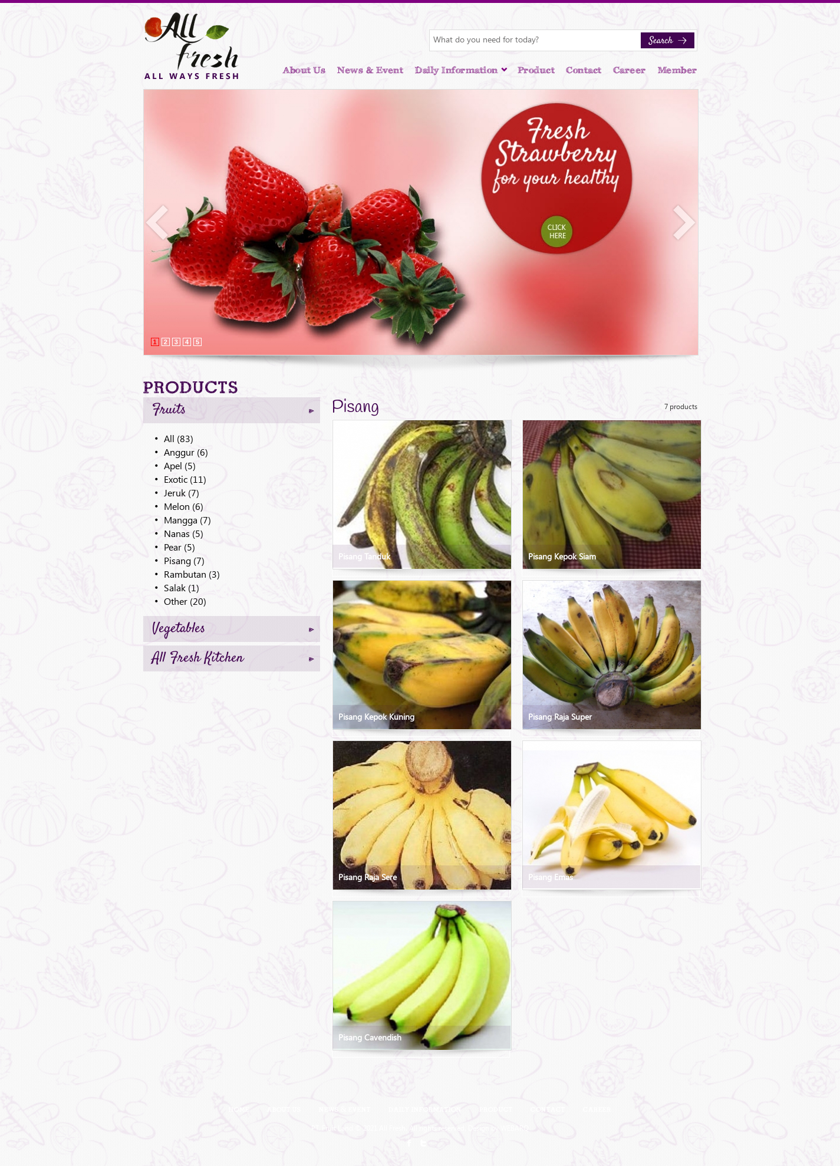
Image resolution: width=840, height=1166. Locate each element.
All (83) (178, 438)
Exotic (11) (185, 479)
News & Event (370, 70)
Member (677, 70)
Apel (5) (180, 465)
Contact (584, 70)
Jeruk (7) (181, 492)
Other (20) (185, 601)
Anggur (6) (186, 452)
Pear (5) (179, 547)
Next (684, 222)
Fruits (233, 410)
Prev (157, 222)
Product (536, 70)
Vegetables (233, 629)
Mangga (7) (187, 519)
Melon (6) (183, 506)
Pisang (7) (184, 560)
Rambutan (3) (192, 574)
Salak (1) (181, 587)
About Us (304, 70)
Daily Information (461, 70)
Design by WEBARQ (498, 1127)
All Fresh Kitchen (233, 658)
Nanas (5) (183, 533)
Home (239, 1109)
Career (630, 70)
